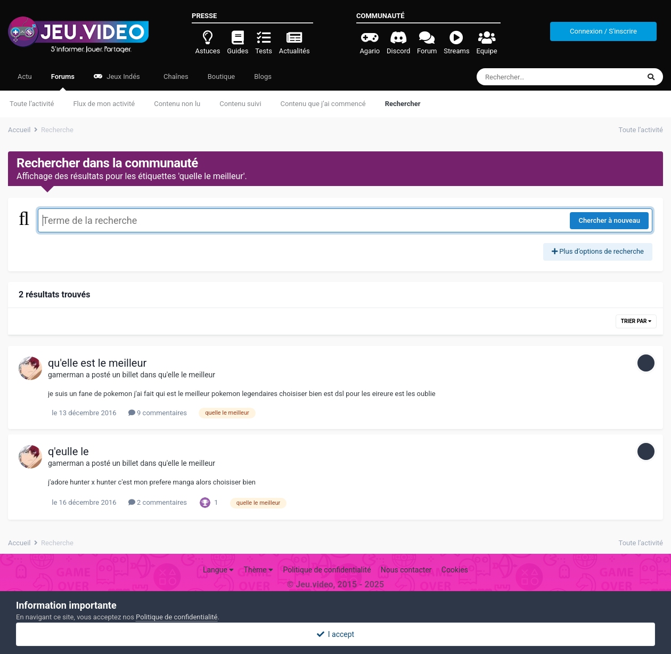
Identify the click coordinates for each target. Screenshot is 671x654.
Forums (63, 81)
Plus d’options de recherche (598, 251)
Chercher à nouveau (609, 220)
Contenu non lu (177, 104)
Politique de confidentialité (327, 570)
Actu (25, 76)
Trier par (636, 321)
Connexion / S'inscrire (603, 31)
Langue (218, 570)
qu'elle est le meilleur (97, 363)
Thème (259, 570)
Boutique (221, 76)
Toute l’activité (32, 104)
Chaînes (175, 76)
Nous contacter (406, 570)
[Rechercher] (529, 76)
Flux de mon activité (104, 104)
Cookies (454, 570)
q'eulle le (68, 451)
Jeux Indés (117, 76)
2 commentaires (157, 502)
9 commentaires (157, 413)
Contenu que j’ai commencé (323, 104)
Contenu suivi (240, 104)
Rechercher (403, 104)
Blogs (263, 76)
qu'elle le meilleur (186, 374)
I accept (335, 634)
